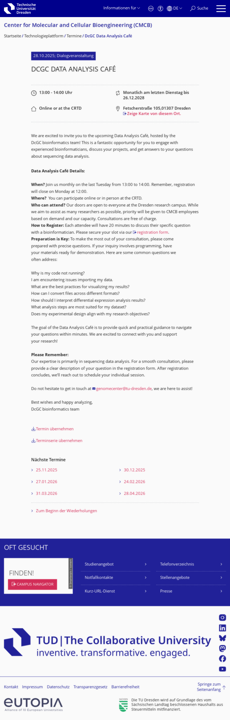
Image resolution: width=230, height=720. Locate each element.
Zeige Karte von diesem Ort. (154, 114)
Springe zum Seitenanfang (209, 687)
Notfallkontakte (99, 578)
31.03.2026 (46, 494)
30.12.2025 (134, 470)
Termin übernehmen (55, 429)
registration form (152, 233)
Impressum (32, 687)
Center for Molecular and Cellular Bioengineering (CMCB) (78, 25)
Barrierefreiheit (125, 687)
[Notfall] (151, 8)
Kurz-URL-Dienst (100, 592)
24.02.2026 (134, 482)
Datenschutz (58, 687)
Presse (166, 592)
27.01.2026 (46, 482)
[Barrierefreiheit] (160, 8)
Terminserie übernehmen (59, 441)
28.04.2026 (134, 494)
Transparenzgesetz (90, 687)
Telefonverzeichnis (177, 565)
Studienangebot (99, 565)
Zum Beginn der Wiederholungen (66, 511)
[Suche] (199, 8)
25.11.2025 (46, 470)
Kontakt (11, 687)
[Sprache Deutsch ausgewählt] (174, 8)
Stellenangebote (174, 578)
